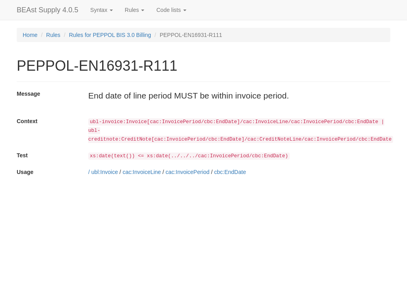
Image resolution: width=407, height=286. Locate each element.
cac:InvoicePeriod (188, 172)
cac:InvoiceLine (141, 172)
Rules (53, 35)
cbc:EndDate (230, 172)
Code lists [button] (171, 10)
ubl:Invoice (104, 172)
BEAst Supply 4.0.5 (47, 10)
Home (30, 35)
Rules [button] (135, 10)
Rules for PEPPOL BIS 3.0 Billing (110, 35)
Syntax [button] (101, 10)
